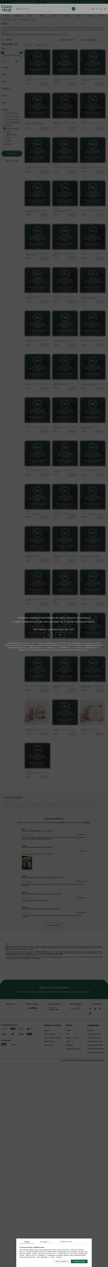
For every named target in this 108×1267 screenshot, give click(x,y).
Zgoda (27, 1241)
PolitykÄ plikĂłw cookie (27, 1255)
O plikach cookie (66, 1241)
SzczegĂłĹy (45, 1242)
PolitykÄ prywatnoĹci (64, 1250)
